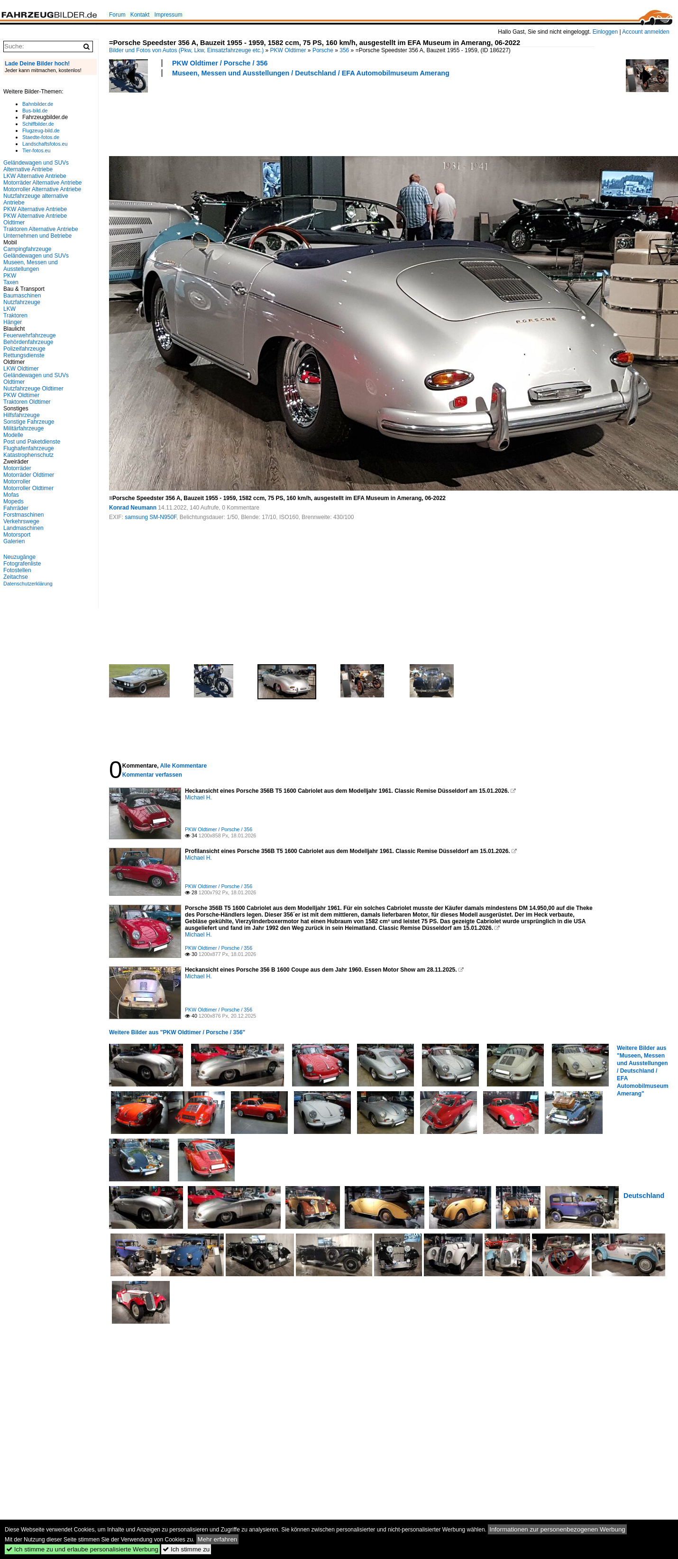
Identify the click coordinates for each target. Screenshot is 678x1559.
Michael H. (198, 797)
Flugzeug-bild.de (41, 130)
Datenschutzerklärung (28, 583)
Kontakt (140, 14)
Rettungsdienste (24, 355)
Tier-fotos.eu (36, 150)
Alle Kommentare (183, 765)
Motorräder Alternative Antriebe (42, 182)
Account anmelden (645, 31)
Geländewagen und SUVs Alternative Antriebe (36, 166)
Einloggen (605, 31)
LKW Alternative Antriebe (34, 176)
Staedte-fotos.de (40, 137)
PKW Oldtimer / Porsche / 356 (220, 63)
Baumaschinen (22, 295)
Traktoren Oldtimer (27, 402)
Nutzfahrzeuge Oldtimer (33, 388)
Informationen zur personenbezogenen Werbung (557, 1529)
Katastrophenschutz (28, 455)
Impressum (168, 14)
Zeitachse (15, 577)
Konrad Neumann (132, 507)
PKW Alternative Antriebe (35, 209)
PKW (9, 275)
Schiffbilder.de (38, 124)
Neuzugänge (19, 557)
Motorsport (16, 534)
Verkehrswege (21, 521)
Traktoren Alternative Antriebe (40, 229)
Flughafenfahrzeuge (28, 448)
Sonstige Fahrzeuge (28, 421)
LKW (9, 309)
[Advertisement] (281, 115)
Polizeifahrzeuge (24, 348)
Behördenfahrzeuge (28, 342)
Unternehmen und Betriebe (37, 235)
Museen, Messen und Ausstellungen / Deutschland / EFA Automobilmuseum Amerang (310, 73)
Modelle (13, 435)
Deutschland (643, 1195)
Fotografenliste (22, 563)
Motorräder (17, 468)
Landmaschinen (23, 528)
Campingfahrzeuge (27, 249)
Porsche (322, 50)
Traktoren (15, 315)
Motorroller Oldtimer (28, 488)
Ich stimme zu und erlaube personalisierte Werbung (82, 1549)
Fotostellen (17, 570)
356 (344, 50)
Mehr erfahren (218, 1539)
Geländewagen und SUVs (36, 255)
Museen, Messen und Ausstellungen (30, 265)
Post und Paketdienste (31, 441)
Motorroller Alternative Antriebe (42, 189)
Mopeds (13, 501)
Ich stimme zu (186, 1549)
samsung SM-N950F (150, 517)
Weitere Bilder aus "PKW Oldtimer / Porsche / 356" (177, 1032)
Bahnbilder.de (37, 104)
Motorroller (16, 481)
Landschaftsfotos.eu (44, 144)
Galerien (14, 541)
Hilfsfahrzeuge (21, 415)
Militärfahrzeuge (23, 428)
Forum (117, 14)
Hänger (12, 322)
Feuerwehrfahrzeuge (29, 335)
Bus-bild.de (34, 110)
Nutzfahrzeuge (21, 302)
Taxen (10, 282)
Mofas (11, 495)
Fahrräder (15, 508)
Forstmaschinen (23, 514)
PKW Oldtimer (288, 50)
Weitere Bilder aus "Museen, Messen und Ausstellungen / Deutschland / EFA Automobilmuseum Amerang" (643, 1071)
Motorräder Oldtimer (28, 475)
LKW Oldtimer (21, 368)
